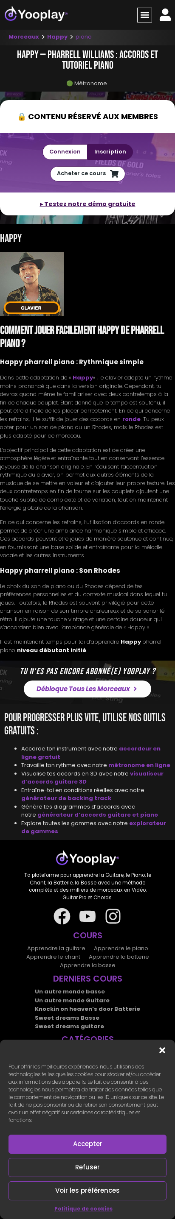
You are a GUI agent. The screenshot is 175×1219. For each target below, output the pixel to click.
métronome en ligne (139, 765)
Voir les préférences (87, 1190)
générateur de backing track (66, 798)
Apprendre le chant (53, 957)
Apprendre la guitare (56, 948)
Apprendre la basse (88, 965)
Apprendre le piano (121, 948)
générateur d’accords (72, 815)
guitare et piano (132, 815)
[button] (162, 1050)
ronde (131, 419)
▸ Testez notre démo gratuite (87, 204)
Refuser (87, 1167)
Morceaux (23, 37)
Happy (57, 37)
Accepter (87, 1143)
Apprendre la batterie (119, 957)
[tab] (87, 285)
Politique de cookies (83, 1208)
